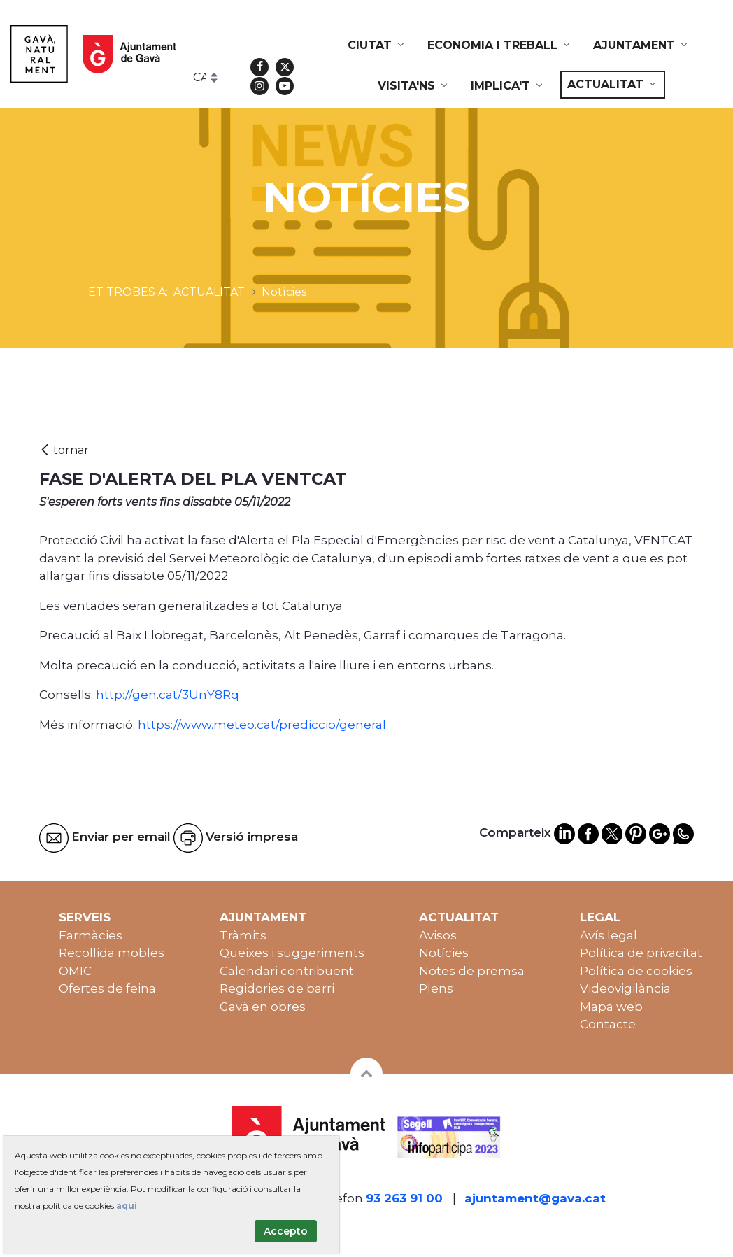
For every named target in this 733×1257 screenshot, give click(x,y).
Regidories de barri (277, 988)
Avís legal (608, 935)
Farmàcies (90, 935)
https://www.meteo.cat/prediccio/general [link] (262, 725)
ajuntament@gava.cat (535, 1198)
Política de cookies (636, 971)
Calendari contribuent (287, 971)
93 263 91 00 (404, 1198)
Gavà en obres (263, 1007)
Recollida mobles (111, 953)
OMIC (75, 971)
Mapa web (611, 1007)
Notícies (444, 953)
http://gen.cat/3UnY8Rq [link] (167, 695)
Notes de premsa (472, 971)
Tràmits (243, 935)
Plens (436, 988)
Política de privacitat (641, 953)
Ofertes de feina (107, 988)
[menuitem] (377, 45)
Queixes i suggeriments (292, 953)
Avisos (438, 935)
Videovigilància (625, 988)
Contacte (608, 1024)
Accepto (286, 1231)
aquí (126, 1205)
